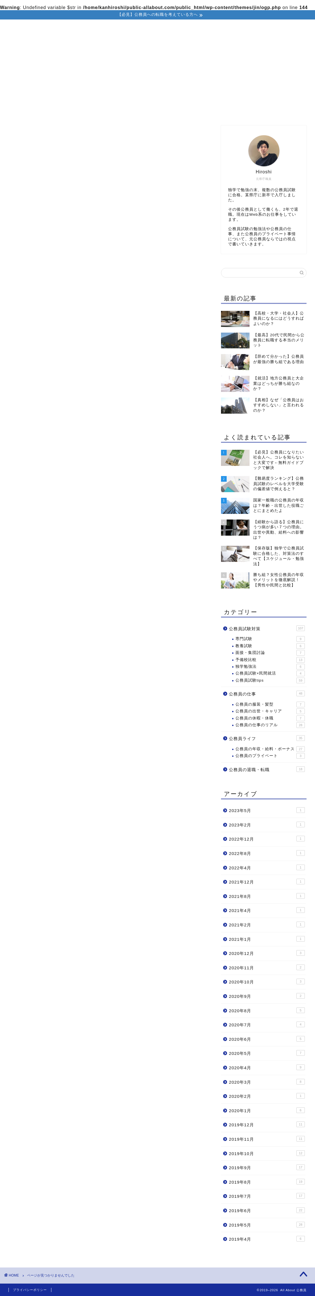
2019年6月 (267, 1210)
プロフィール (100, 110)
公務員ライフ (46, 395)
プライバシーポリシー (30, 1289)
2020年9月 (267, 996)
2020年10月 (267, 982)
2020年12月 (267, 953)
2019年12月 (267, 1124)
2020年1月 (267, 1110)
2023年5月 (267, 810)
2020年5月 (267, 1053)
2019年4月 (267, 1239)
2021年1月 (267, 939)
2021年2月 (267, 924)
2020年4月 (267, 1067)
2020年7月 (267, 1024)
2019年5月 (267, 1224)
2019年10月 (267, 1153)
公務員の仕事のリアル (270, 725)
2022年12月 (267, 839)
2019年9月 (267, 1167)
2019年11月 (267, 1139)
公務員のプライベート (270, 756)
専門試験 (270, 639)
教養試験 (270, 646)
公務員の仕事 (187, 110)
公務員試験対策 (144, 110)
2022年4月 (267, 867)
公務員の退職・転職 (235, 110)
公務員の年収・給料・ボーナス (270, 749)
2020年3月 (267, 1082)
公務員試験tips (270, 680)
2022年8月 (267, 853)
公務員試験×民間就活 (270, 674)
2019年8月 (267, 1181)
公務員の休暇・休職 (270, 718)
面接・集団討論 (270, 653)
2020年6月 (267, 1039)
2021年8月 (267, 896)
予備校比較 (270, 660)
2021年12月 (267, 882)
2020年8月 (267, 1010)
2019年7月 (267, 1196)
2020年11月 (267, 967)
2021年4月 (267, 910)
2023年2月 (267, 824)
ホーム (66, 110)
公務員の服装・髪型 (270, 704)
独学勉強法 (270, 666)
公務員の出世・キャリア (270, 711)
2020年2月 (267, 1096)
